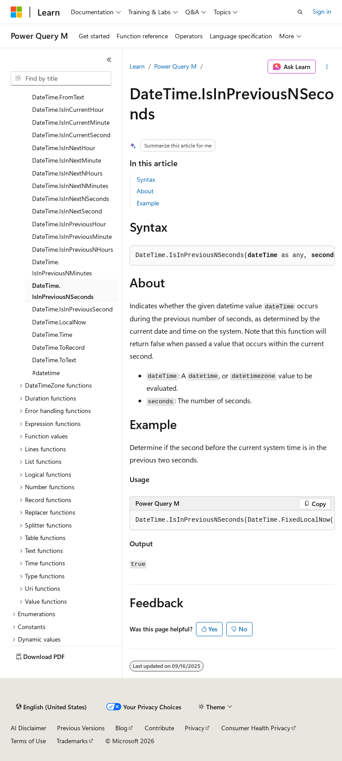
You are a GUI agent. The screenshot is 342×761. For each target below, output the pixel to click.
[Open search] (300, 12)
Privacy (194, 728)
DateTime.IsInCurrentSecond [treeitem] (71, 135)
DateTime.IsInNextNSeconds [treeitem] (70, 198)
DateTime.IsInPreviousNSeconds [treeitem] (63, 291)
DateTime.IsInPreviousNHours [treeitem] (72, 249)
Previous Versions (81, 728)
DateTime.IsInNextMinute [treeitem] (66, 160)
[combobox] (61, 78)
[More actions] (327, 67)
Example (148, 203)
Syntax (146, 179)
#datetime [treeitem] (46, 372)
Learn (137, 66)
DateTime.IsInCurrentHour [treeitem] (68, 109)
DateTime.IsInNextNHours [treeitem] (67, 173)
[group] (232, 520)
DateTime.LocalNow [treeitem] (59, 322)
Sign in (322, 11)
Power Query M (175, 66)
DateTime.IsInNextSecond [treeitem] (67, 211)
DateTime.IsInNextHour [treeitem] (63, 147)
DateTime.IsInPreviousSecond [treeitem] (72, 309)
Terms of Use (28, 740)
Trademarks (72, 740)
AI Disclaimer (28, 728)
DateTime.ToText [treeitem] (54, 360)
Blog (121, 728)
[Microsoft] (16, 12)
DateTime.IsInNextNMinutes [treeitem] (70, 185)
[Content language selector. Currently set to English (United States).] (51, 707)
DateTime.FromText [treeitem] (58, 97)
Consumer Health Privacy (255, 728)
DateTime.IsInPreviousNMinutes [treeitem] (62, 267)
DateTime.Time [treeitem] (52, 334)
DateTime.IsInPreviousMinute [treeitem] (72, 236)
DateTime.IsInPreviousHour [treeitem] (69, 224)
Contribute (159, 728)
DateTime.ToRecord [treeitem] (58, 347)
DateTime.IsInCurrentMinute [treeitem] (71, 122)
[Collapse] (109, 60)
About (145, 191)
